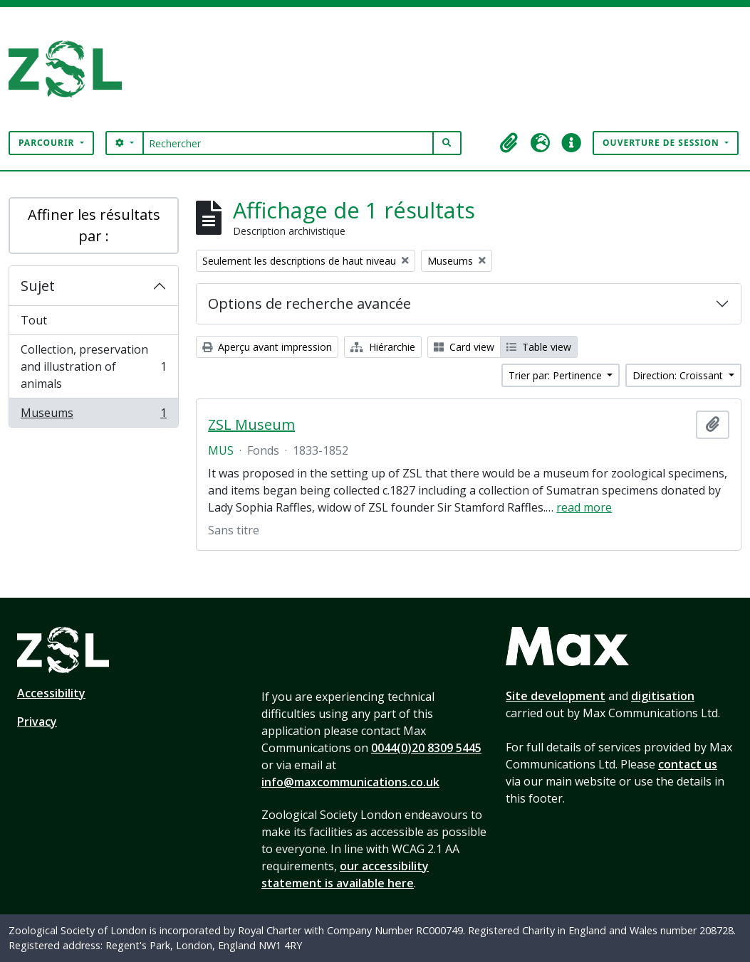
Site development (555, 696)
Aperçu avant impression (267, 347)
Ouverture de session (662, 143)
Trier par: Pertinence (557, 375)
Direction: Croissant (679, 375)
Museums (93, 415)
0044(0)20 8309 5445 (426, 748)
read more (584, 507)
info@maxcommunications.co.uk (350, 782)
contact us (687, 764)
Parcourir (48, 143)
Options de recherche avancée (309, 303)
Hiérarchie (382, 347)
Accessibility (51, 693)
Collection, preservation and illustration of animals (93, 366)
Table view (538, 347)
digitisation (662, 696)
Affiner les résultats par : (94, 225)
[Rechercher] (288, 143)
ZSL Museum (251, 424)
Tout (34, 320)
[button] (508, 143)
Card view (464, 347)
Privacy (37, 721)
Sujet (38, 285)
